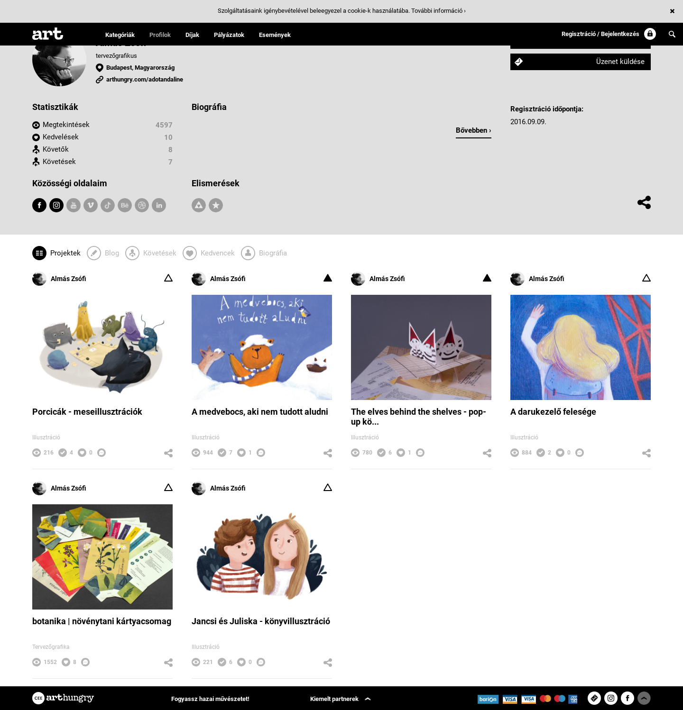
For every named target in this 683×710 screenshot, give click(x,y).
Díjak (192, 34)
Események (275, 34)
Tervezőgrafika (51, 647)
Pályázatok (229, 34)
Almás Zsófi (59, 279)
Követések (59, 161)
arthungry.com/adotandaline (144, 79)
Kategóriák (120, 34)
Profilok (160, 34)
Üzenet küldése (620, 61)
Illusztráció (46, 437)
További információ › (438, 10)
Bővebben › (473, 130)
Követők (56, 149)
